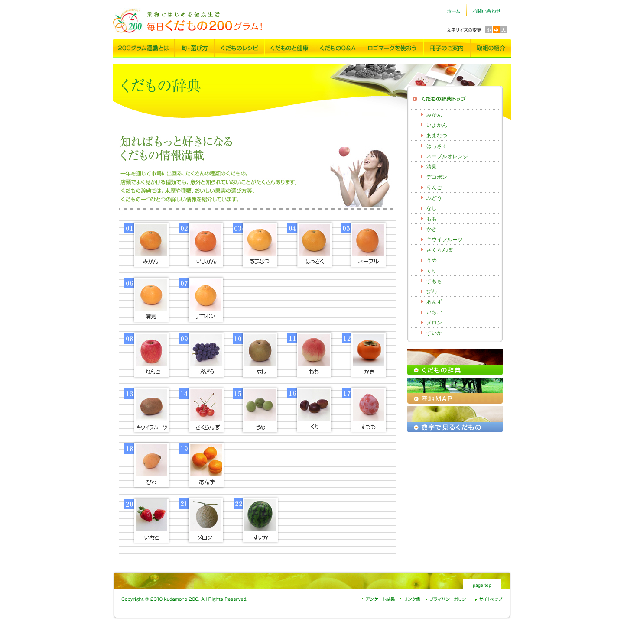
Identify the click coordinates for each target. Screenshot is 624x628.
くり (431, 271)
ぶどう (434, 198)
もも (431, 219)
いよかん (436, 125)
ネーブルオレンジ (447, 156)
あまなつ (436, 136)
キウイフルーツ (444, 239)
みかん (434, 115)
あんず (434, 302)
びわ (431, 291)
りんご (434, 188)
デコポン (436, 177)
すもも (434, 281)
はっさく (436, 146)
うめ (431, 260)
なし (431, 208)
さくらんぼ (439, 250)
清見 (431, 167)
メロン (434, 323)
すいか (434, 333)
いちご (434, 312)
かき (431, 229)
